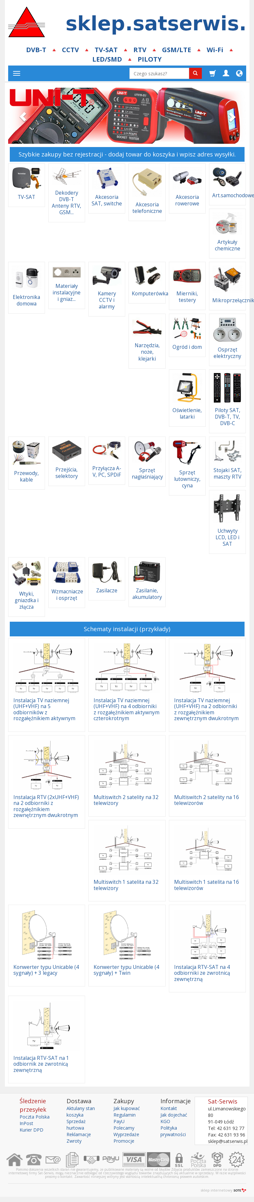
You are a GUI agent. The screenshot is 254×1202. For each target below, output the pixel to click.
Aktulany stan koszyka (81, 1111)
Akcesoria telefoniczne (147, 208)
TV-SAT (26, 197)
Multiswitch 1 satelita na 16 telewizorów (206, 885)
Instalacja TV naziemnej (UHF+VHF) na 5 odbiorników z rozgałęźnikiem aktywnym (44, 709)
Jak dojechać (173, 1115)
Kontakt (168, 1108)
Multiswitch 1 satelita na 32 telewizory (126, 885)
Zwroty (74, 1141)
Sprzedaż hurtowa (76, 1124)
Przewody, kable (26, 476)
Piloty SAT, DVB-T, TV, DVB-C (227, 417)
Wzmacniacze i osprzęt (67, 594)
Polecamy (123, 1128)
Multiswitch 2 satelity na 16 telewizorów (206, 800)
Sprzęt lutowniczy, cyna (187, 479)
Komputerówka (150, 293)
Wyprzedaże (126, 1134)
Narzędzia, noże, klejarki (147, 352)
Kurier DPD (31, 1130)
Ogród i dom (187, 347)
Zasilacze (106, 590)
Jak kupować (126, 1108)
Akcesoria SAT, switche (107, 200)
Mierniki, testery (187, 297)
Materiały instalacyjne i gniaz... (66, 293)
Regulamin (124, 1115)
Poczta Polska (35, 1117)
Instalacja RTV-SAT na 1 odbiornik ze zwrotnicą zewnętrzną (41, 1064)
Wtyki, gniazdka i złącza (26, 600)
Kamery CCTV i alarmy (107, 300)
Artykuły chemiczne (227, 245)
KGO (165, 1121)
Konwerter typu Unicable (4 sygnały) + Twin (126, 970)
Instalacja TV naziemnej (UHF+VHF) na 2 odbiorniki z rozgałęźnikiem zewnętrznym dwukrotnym (206, 709)
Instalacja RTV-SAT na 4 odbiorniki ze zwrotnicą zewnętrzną (202, 973)
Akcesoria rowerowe (187, 200)
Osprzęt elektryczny (227, 353)
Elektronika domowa (26, 300)
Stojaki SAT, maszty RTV (228, 473)
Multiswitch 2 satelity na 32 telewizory (126, 800)
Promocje (123, 1141)
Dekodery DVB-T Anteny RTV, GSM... (66, 202)
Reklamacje (79, 1134)
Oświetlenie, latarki (187, 413)
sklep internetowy (223, 1190)
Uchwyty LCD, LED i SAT (227, 537)
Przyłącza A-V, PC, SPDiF (106, 471)
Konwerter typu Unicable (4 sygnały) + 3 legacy (46, 970)
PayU (119, 1121)
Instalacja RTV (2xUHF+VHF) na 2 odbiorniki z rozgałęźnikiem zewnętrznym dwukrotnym (46, 806)
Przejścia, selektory (66, 473)
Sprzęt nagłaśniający (147, 473)
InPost (26, 1123)
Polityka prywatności (173, 1131)
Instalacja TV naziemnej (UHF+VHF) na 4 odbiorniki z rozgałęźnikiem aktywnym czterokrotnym (126, 709)
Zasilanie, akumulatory (147, 594)
